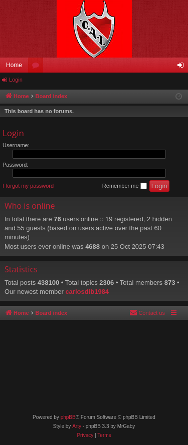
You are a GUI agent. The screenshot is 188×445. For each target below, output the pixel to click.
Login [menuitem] (182, 67)
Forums (37, 67)
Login (16, 80)
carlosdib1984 (87, 291)
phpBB (68, 417)
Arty (76, 426)
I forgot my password (28, 186)
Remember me (124, 186)
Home (14, 65)
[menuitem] (147, 312)
